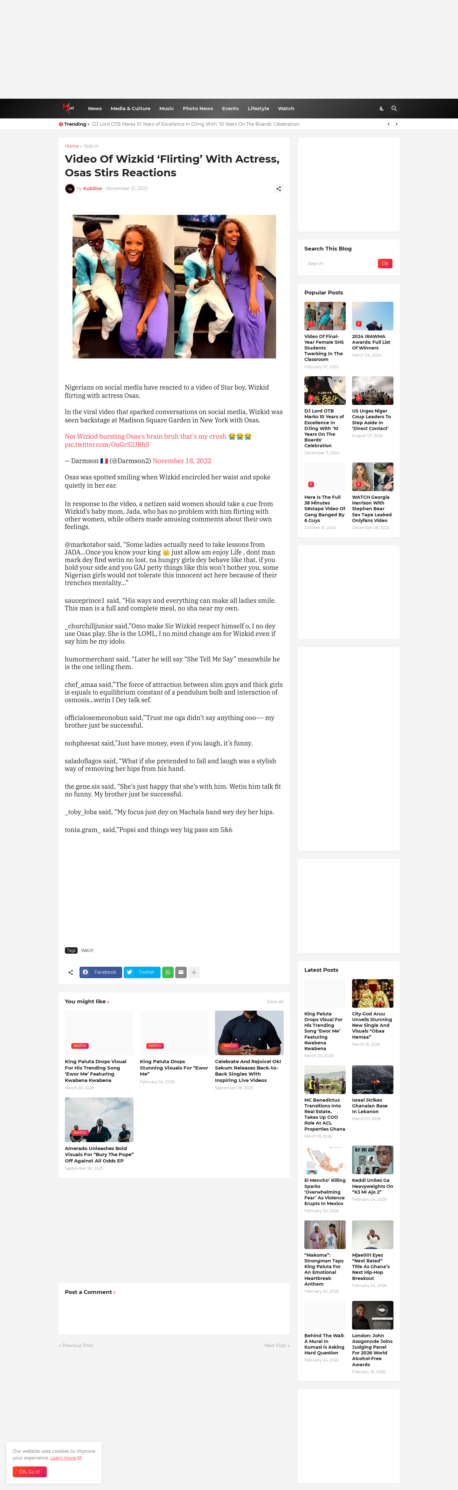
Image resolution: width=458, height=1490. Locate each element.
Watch (286, 108)
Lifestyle (258, 108)
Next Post (275, 1345)
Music (166, 108)
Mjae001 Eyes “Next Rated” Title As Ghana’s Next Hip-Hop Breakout (371, 1266)
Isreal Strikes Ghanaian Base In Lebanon (370, 1105)
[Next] (396, 124)
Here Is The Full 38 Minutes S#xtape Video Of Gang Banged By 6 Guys (324, 508)
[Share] (279, 189)
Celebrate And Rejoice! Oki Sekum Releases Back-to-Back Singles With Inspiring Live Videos (248, 1070)
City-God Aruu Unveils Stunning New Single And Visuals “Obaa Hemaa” (372, 1025)
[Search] (394, 108)
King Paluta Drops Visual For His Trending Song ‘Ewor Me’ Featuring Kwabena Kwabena (96, 1070)
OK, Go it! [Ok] (29, 1472)
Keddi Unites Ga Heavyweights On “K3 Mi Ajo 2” (372, 1186)
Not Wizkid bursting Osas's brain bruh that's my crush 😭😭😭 (158, 436)
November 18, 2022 (182, 460)
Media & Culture (130, 108)
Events (230, 108)
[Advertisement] (229, 49)
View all (275, 1001)
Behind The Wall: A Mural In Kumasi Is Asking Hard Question (324, 1344)
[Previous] (388, 124)
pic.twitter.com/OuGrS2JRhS (107, 444)
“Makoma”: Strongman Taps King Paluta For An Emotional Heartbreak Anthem (324, 1269)
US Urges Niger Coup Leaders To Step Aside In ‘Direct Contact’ (371, 419)
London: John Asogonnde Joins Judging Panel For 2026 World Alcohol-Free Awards (372, 1350)
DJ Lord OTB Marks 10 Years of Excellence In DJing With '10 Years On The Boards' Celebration (195, 124)
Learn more (63, 1458)
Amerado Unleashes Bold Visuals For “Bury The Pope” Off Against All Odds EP (99, 1154)
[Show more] (194, 972)
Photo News (198, 108)
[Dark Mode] (382, 108)
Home (72, 146)
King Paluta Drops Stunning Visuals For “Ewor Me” (174, 1067)
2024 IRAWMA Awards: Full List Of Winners (371, 342)
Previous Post (77, 1345)
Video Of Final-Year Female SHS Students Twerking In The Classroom (324, 348)
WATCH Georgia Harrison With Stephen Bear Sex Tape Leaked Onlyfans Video (372, 508)
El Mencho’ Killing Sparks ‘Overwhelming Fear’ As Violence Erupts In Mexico (325, 1191)
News (95, 108)
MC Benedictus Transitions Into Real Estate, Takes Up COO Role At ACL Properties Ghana (324, 1114)
